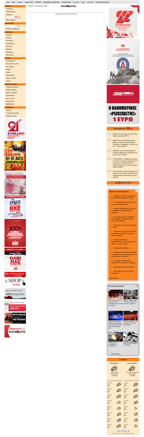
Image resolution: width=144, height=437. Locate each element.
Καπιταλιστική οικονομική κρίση (124, 267)
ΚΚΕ (7, 2)
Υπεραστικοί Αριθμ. (12, 113)
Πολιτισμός (9, 52)
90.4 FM (90, 2)
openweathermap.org (128, 433)
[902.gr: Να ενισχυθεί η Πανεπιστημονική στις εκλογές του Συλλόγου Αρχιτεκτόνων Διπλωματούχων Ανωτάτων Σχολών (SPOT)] (109, 171)
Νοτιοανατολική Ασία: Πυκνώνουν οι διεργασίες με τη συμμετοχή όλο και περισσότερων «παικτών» (124, 254)
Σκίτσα (8, 81)
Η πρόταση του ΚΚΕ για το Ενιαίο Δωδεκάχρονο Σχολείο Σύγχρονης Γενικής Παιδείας (123, 233)
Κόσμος (8, 38)
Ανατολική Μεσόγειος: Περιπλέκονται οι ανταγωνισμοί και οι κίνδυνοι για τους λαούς (123, 242)
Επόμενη (9, 14)
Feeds (10, 104)
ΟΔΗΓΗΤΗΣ (29, 2)
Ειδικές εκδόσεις (11, 92)
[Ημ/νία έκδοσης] (10, 17)
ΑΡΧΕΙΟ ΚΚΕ (66, 2)
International (10, 95)
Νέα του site (10, 98)
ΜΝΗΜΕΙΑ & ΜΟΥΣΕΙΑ (51, 2)
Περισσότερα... (114, 278)
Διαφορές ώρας (11, 116)
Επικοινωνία (10, 101)
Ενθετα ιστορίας (11, 90)
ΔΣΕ (83, 2)
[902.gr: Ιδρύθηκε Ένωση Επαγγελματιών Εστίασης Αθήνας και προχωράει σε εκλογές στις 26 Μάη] (109, 150)
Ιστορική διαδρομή (12, 87)
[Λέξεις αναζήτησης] (11, 26)
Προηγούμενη (10, 11)
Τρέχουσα (9, 9)
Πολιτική (9, 35)
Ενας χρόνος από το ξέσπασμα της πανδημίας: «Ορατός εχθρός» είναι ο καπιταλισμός (123, 219)
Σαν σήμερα (10, 66)
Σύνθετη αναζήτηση (12, 29)
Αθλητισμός (10, 55)
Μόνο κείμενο (10, 20)
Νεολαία (8, 49)
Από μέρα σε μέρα (12, 64)
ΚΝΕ (13, 2)
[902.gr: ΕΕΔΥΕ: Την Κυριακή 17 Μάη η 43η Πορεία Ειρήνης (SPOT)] (109, 134)
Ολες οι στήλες (11, 78)
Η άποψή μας (10, 61)
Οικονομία (9, 40)
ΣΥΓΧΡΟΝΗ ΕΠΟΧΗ (102, 2)
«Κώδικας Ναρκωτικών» (121, 248)
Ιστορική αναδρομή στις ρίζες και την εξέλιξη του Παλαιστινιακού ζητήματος (123, 210)
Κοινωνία (9, 46)
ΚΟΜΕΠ (38, 2)
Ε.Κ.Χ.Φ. (76, 2)
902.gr (20, 2)
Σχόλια (8, 72)
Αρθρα (8, 69)
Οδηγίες (8, 110)
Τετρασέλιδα (10, 75)
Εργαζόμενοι (10, 43)
